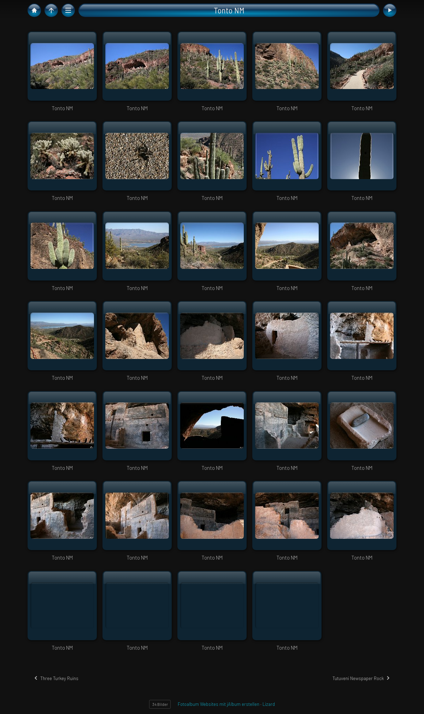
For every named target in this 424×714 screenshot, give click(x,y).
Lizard (269, 704)
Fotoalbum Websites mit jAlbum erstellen (218, 704)
